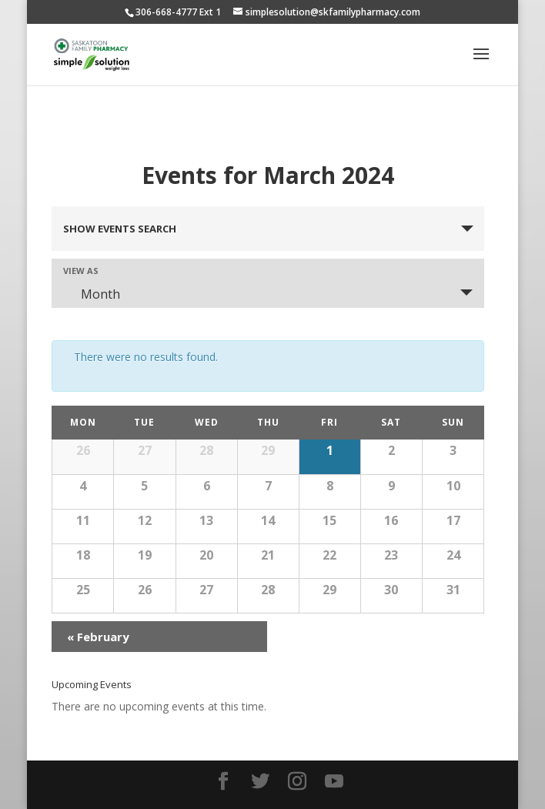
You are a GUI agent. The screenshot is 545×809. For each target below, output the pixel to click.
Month (91, 294)
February (98, 636)
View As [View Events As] (81, 270)
